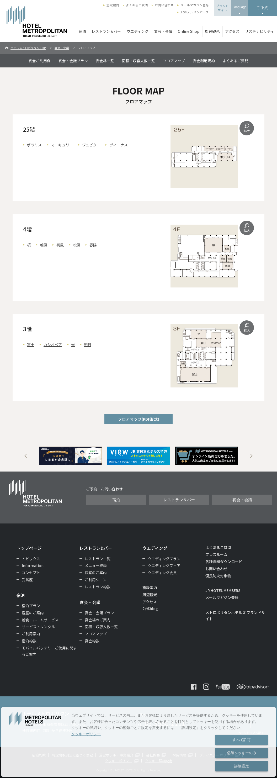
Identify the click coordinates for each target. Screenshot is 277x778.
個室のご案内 (96, 572)
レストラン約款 (97, 586)
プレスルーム (216, 554)
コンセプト (31, 572)
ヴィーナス (118, 144)
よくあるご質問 (137, 5)
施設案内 (112, 5)
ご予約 (262, 7)
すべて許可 (241, 740)
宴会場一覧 (105, 60)
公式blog (150, 608)
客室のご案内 (33, 612)
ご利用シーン (95, 579)
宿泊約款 (29, 640)
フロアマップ (174, 60)
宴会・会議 (163, 31)
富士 (30, 344)
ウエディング (137, 31)
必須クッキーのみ (241, 753)
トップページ (29, 548)
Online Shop (188, 31)
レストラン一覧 (97, 558)
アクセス (232, 31)
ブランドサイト (222, 8)
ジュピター (91, 144)
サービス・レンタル (38, 626)
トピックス (31, 558)
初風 (60, 244)
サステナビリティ (259, 31)
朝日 (87, 344)
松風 (76, 244)
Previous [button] (26, 456)
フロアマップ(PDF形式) (138, 419)
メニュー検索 (96, 565)
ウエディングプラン (164, 558)
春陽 (93, 244)
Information (33, 565)
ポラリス (34, 144)
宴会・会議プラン (73, 60)
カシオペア (53, 344)
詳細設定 (241, 766)
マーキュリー (62, 144)
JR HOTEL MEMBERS (223, 590)
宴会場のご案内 (97, 619)
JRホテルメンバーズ (194, 12)
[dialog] (138, 742)
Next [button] (251, 456)
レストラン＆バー (106, 31)
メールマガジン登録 (194, 5)
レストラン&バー (95, 548)
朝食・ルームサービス (40, 619)
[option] (70, 456)
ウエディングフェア (164, 565)
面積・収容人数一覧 (138, 60)
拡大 (247, 131)
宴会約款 (92, 640)
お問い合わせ (164, 5)
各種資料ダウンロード (223, 561)
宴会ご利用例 (40, 60)
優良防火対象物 (218, 575)
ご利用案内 (31, 633)
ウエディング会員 (162, 572)
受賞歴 (27, 579)
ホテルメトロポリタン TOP (28, 48)
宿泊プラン (31, 605)
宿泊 (82, 31)
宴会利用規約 (204, 60)
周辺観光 (212, 31)
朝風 (43, 244)
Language (239, 7)
